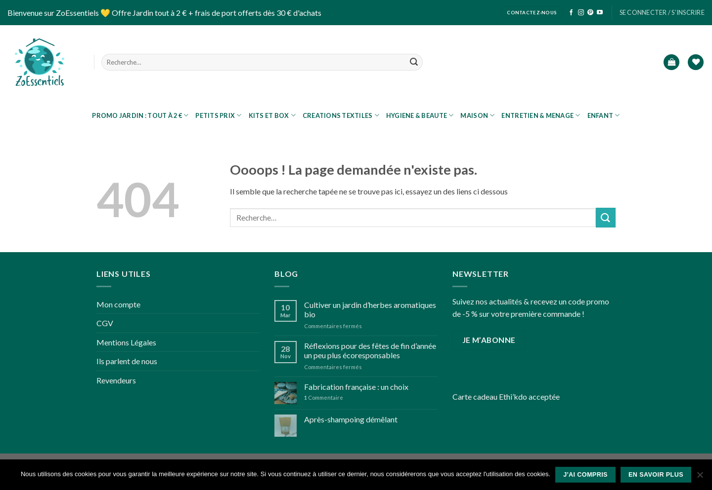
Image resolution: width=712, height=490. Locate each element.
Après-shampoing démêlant (351, 419)
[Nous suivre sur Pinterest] (590, 12)
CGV (104, 323)
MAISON (477, 115)
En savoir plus (655, 474)
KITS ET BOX (272, 115)
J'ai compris (585, 474)
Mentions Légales (126, 342)
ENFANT (603, 115)
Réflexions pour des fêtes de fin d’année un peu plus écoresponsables (370, 350)
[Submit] (413, 62)
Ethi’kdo (513, 396)
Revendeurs (116, 380)
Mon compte (118, 304)
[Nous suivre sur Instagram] (581, 12)
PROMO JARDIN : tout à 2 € (140, 115)
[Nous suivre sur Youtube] (600, 12)
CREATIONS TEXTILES (341, 115)
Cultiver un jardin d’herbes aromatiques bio (370, 309)
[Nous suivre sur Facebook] (571, 12)
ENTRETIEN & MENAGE (540, 115)
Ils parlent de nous (126, 361)
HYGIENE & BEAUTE (420, 115)
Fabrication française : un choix (356, 386)
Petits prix (218, 115)
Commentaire (323, 397)
